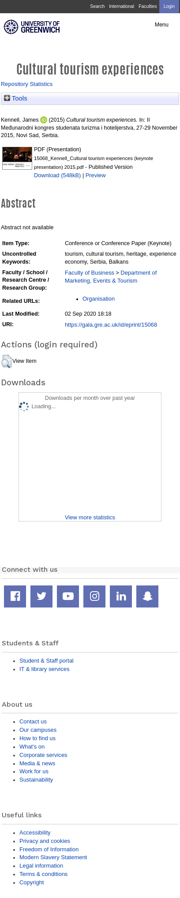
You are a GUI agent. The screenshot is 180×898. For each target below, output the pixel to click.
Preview (96, 175)
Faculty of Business (89, 272)
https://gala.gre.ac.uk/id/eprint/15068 (111, 324)
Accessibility (34, 832)
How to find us (37, 738)
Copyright (31, 882)
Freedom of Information (49, 849)
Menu (162, 25)
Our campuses (37, 730)
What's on (32, 746)
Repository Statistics (26, 84)
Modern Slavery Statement (53, 857)
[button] (6, 361)
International (121, 6)
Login (169, 6)
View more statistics (90, 517)
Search (97, 6)
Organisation (98, 298)
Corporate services (43, 755)
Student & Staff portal (46, 660)
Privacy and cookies (44, 841)
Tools (15, 98)
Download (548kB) (57, 175)
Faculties (148, 6)
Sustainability (36, 779)
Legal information (41, 865)
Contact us (33, 721)
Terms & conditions (43, 874)
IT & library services (44, 669)
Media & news (37, 763)
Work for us (34, 771)
